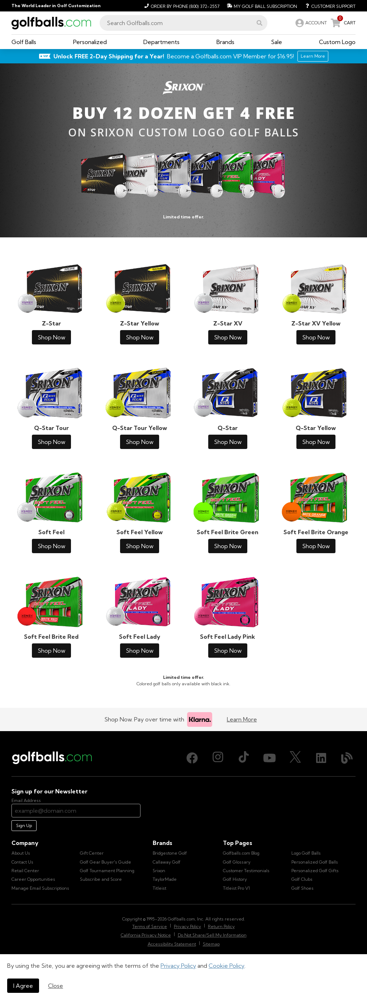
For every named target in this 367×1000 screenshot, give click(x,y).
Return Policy (221, 926)
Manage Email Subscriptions (40, 888)
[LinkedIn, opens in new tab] (321, 758)
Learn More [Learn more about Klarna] (242, 719)
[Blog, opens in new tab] (347, 758)
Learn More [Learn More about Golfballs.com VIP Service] (313, 56)
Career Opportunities (33, 879)
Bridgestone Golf (170, 853)
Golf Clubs (302, 879)
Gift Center (92, 853)
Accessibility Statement (172, 944)
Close (55, 985)
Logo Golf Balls (306, 853)
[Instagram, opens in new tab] (218, 758)
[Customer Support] (328, 5)
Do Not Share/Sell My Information (212, 935)
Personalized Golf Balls (314, 862)
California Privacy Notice (146, 935)
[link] (310, 23)
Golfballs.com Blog (241, 853)
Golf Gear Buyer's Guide (105, 862)
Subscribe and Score (101, 879)
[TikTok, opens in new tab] (243, 758)
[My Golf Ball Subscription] (261, 5)
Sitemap (211, 944)
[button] (259, 23)
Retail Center (25, 870)
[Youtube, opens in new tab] (269, 758)
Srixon (159, 870)
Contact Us (22, 862)
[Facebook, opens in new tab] (192, 758)
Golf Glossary (237, 862)
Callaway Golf (167, 862)
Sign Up (24, 825)
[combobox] (183, 23)
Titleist (159, 888)
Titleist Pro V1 (236, 888)
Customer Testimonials (246, 870)
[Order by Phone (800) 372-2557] (180, 5)
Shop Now (51, 337)
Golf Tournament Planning (107, 870)
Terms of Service (149, 926)
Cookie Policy (226, 965)
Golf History (235, 879)
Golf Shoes (302, 888)
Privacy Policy (178, 965)
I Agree (23, 985)
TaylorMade (165, 879)
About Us (20, 853)
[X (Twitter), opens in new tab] (295, 758)
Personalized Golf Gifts (315, 870)
